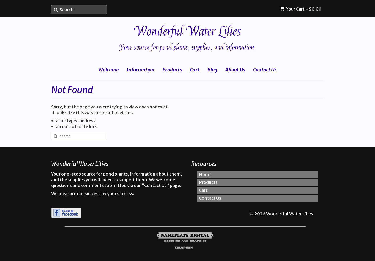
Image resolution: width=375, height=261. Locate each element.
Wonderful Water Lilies (187, 31)
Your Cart (300, 9)
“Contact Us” (155, 185)
